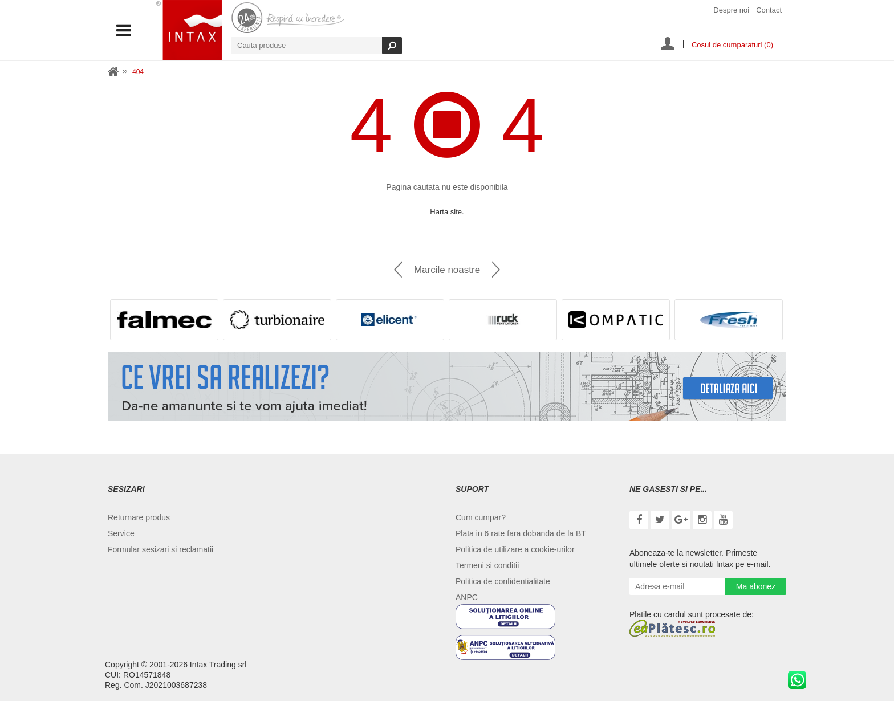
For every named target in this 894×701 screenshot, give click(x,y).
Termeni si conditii (487, 565)
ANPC (467, 597)
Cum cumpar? (481, 517)
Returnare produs (139, 517)
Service (121, 533)
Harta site (446, 211)
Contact (769, 10)
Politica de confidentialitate (503, 581)
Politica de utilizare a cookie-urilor (515, 549)
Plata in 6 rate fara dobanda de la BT (521, 533)
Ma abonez (755, 586)
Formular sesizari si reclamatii (160, 549)
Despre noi (731, 10)
